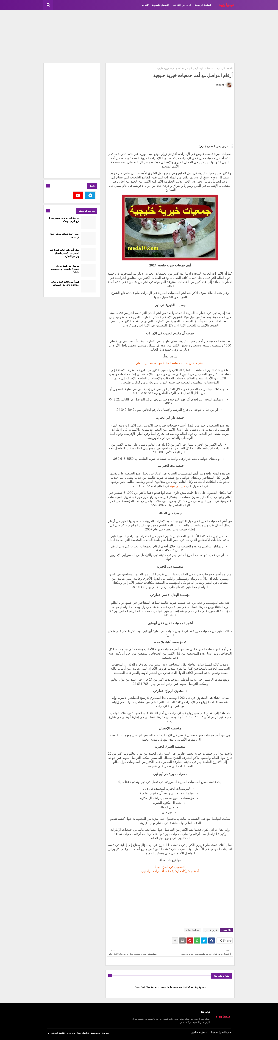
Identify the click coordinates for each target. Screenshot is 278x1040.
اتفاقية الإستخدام (56, 1033)
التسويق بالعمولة (160, 5)
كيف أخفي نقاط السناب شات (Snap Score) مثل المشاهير (65, 283)
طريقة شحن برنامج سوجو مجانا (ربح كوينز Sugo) (64, 219)
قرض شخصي (211, 930)
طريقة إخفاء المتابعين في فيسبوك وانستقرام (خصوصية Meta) (65, 269)
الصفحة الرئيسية (203, 5)
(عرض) (202, 146)
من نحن (71, 1033)
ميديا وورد (195, 1032)
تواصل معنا (83, 1033)
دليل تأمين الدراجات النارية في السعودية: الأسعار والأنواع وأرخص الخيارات (64, 253)
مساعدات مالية (207, 68)
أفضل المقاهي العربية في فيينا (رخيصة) (64, 235)
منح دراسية (177, 486)
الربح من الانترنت (182, 5)
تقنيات (145, 5)
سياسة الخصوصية (100, 1033)
